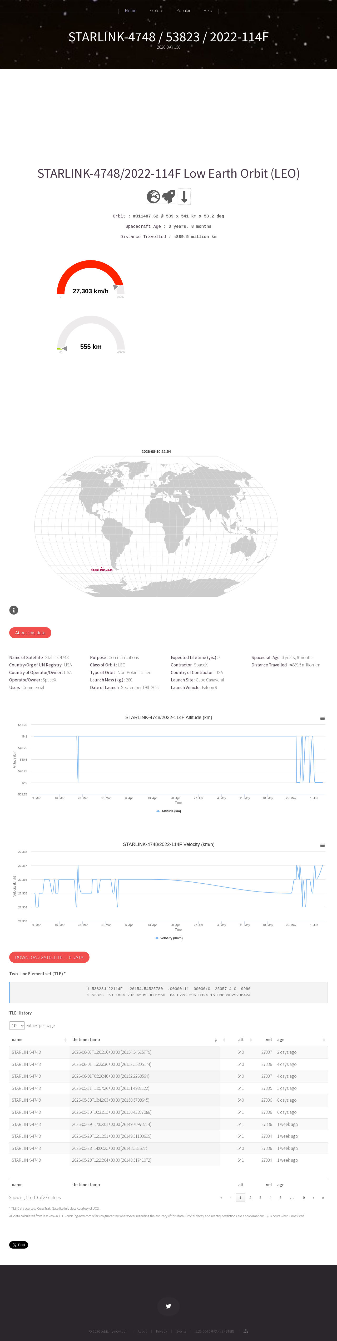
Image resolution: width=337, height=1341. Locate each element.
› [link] (313, 1198)
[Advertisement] (167, 115)
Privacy (161, 1331)
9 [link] (304, 1198)
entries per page (40, 1025)
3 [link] (260, 1198)
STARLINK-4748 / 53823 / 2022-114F (168, 36)
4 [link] (270, 1198)
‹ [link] (230, 1198)
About (142, 1331)
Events (181, 1331)
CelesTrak (44, 1208)
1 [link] (240, 1198)
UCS (96, 1208)
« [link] (221, 1198)
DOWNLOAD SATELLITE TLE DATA (49, 957)
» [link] (323, 1198)
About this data (30, 632)
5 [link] (280, 1198)
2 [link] (250, 1198)
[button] (65, 1039)
